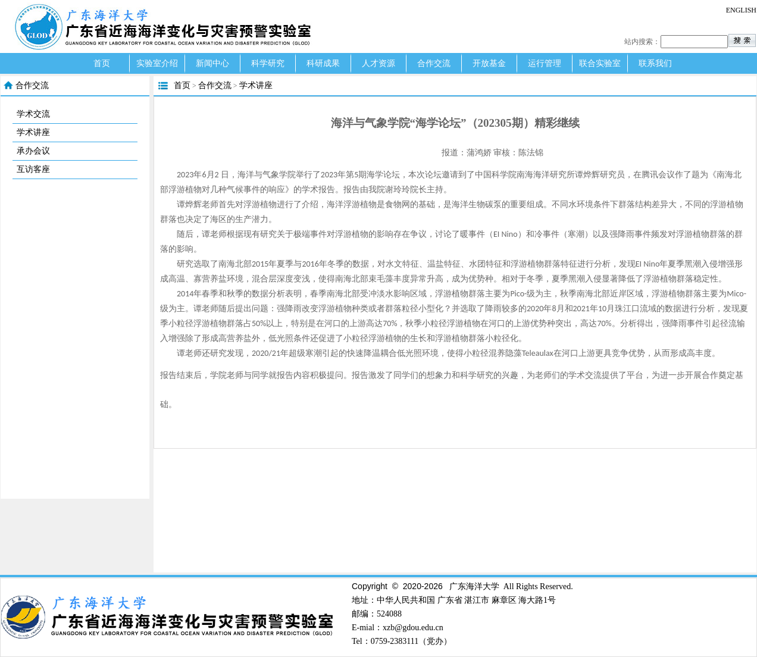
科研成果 (323, 63)
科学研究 (267, 63)
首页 (101, 63)
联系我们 (655, 63)
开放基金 (489, 63)
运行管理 (544, 63)
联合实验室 (600, 63)
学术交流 (33, 114)
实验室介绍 (157, 63)
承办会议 (33, 150)
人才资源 (378, 63)
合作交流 (434, 63)
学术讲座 (33, 132)
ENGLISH (741, 10)
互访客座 (33, 169)
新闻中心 (212, 63)
